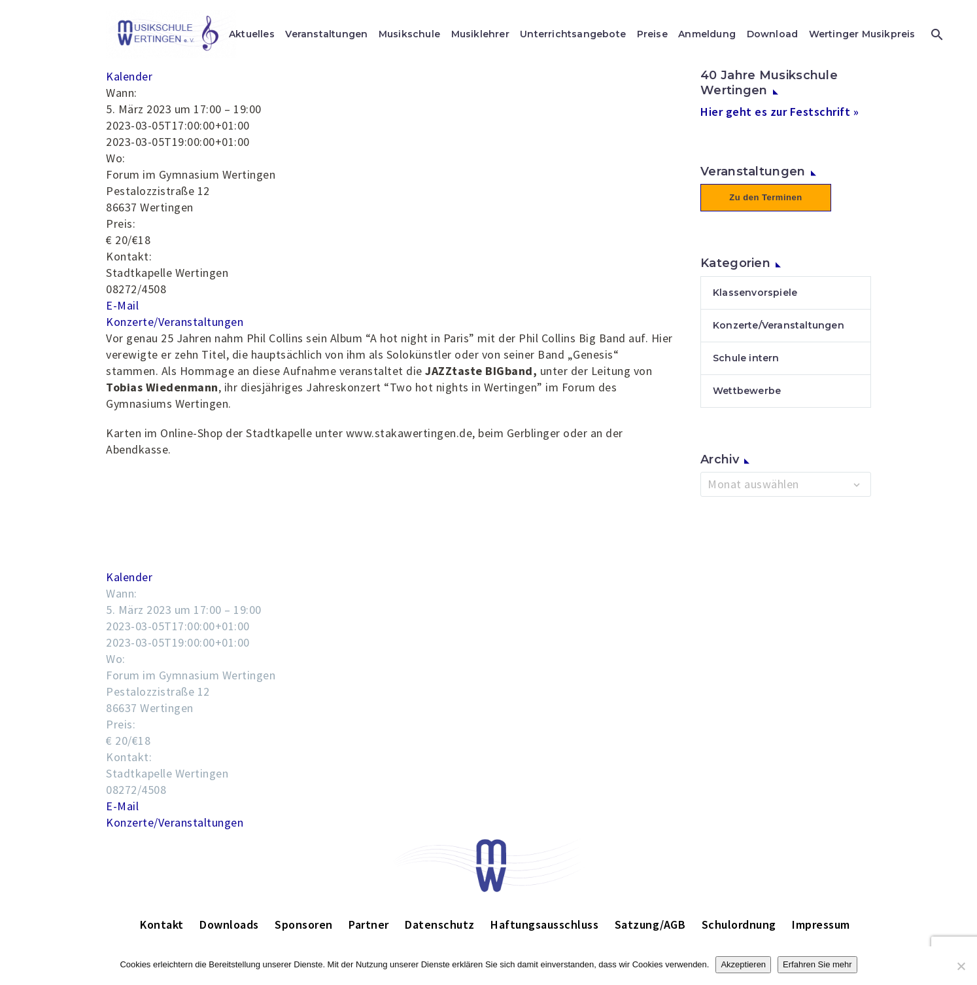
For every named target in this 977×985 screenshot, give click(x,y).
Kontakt (162, 924)
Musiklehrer (480, 34)
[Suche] (935, 34)
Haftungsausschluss (544, 924)
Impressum (821, 924)
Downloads (229, 924)
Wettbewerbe (747, 391)
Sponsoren (304, 924)
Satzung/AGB (650, 924)
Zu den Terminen (765, 197)
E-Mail (122, 305)
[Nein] (960, 966)
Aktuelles (252, 34)
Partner (369, 924)
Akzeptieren (743, 964)
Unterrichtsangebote (573, 34)
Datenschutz (440, 924)
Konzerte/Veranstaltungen (174, 321)
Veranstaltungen (326, 34)
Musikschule (409, 34)
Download (772, 34)
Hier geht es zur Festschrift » (779, 111)
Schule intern (746, 358)
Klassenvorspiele (755, 292)
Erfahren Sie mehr (817, 964)
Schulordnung (739, 924)
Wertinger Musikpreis (862, 34)
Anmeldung (707, 34)
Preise (652, 34)
